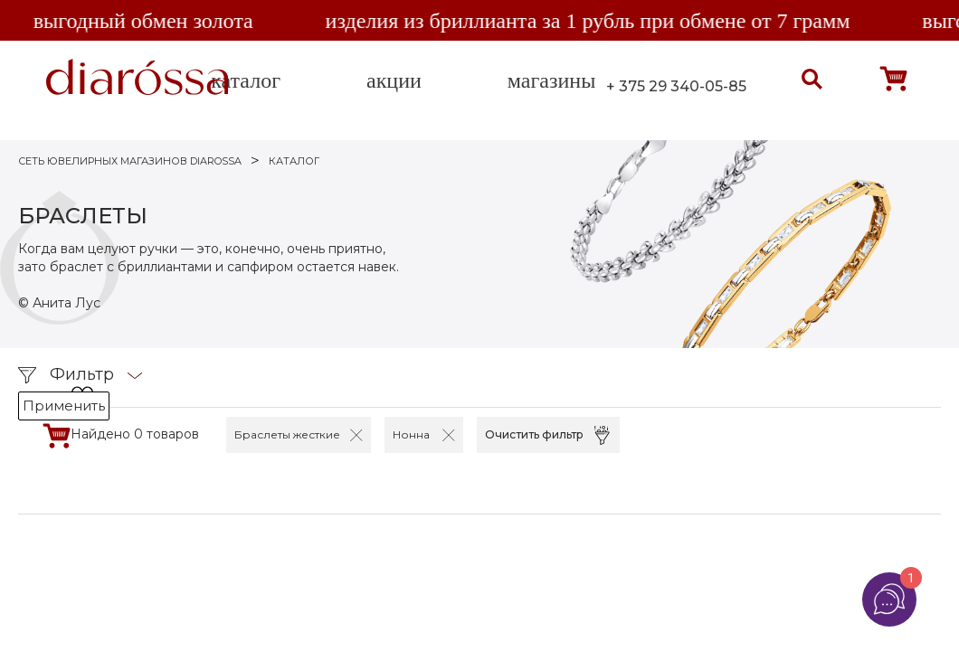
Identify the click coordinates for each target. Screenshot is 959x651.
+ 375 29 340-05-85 (676, 86)
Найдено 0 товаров (135, 434)
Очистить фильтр (534, 434)
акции (394, 80)
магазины (551, 80)
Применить (64, 405)
